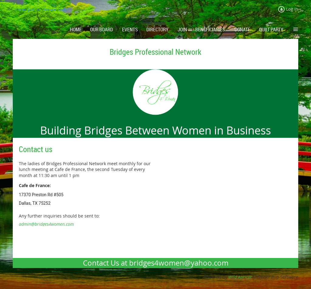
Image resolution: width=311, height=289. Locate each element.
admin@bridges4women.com (46, 224)
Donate (49, 9)
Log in (292, 9)
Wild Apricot (240, 277)
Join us (34, 9)
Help (62, 9)
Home (20, 9)
